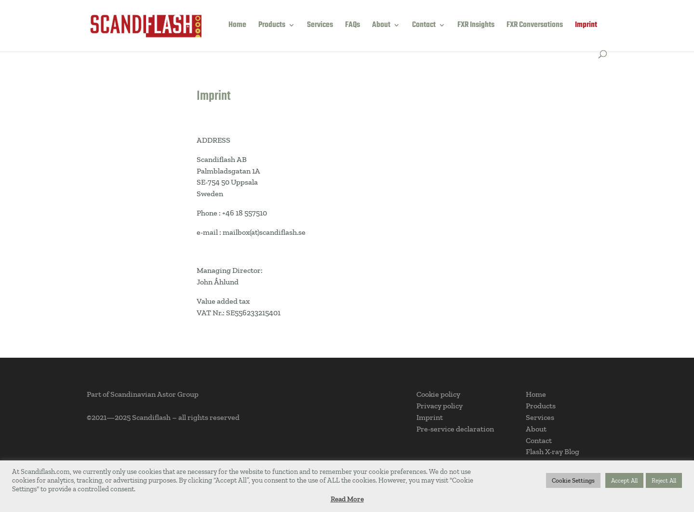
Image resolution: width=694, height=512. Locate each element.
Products (271, 26)
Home (237, 26)
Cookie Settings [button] (573, 480)
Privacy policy (439, 405)
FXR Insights (475, 26)
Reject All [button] (664, 480)
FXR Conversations (535, 26)
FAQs (352, 26)
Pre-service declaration (455, 428)
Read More (347, 499)
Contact (424, 26)
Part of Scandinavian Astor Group (143, 394)
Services (320, 26)
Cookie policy (438, 394)
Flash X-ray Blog (552, 451)
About (381, 26)
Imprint (586, 26)
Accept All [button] (624, 480)
